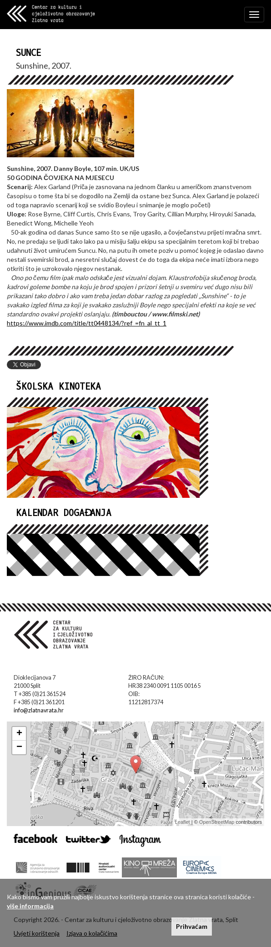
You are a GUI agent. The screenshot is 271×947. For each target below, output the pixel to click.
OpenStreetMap (217, 822)
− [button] (19, 747)
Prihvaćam (191, 926)
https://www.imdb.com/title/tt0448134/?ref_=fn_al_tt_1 (86, 323)
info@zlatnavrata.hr (39, 710)
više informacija (30, 906)
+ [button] (19, 734)
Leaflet (182, 822)
